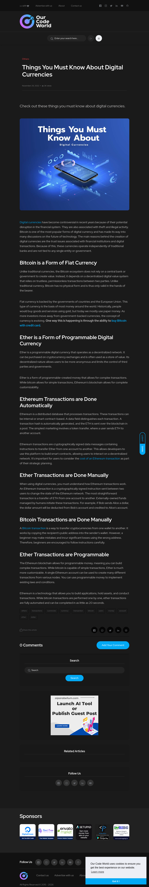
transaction (78, 610)
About (61, 5)
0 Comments (31, 645)
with (24, 5)
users (101, 610)
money (111, 610)
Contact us (76, 5)
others (24, 610)
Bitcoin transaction (34, 528)
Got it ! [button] (116, 881)
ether (23, 617)
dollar (33, 617)
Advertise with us (43, 5)
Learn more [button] (97, 871)
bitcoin (91, 610)
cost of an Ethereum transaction (100, 458)
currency (64, 610)
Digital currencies (30, 222)
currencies (51, 610)
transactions (37, 610)
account (122, 610)
